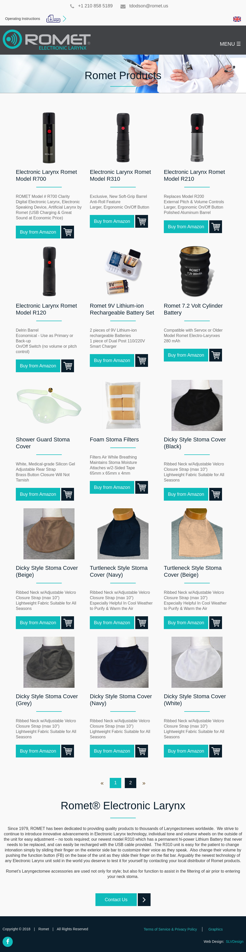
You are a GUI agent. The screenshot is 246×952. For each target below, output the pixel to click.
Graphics (215, 929)
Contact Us (121, 899)
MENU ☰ (230, 44)
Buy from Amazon (40, 232)
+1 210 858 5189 (91, 5)
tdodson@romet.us (144, 5)
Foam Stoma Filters (114, 439)
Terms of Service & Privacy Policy (170, 929)
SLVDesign (234, 941)
